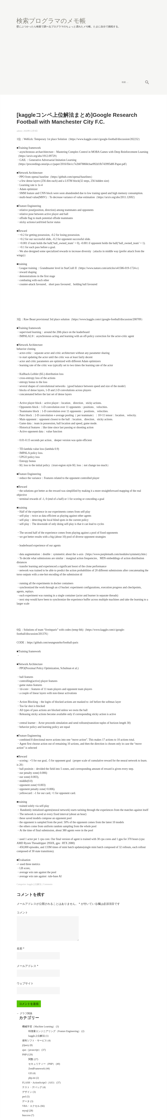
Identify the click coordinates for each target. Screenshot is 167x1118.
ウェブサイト (24, 1060)
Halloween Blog (107, 1108)
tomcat (123, 387)
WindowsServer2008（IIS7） (135, 262)
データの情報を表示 (131, 515)
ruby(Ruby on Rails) (130, 441)
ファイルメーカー (130, 337)
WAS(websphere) (129, 382)
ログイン (125, 585)
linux (122, 310)
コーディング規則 (130, 240)
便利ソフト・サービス (132, 119)
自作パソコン (127, 306)
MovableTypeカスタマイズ (134, 228)
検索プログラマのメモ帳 (43, 11)
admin (18, 110)
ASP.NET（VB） (129, 253)
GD (128, 155)
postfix (123, 332)
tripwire (124, 455)
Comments (47, 957)
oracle (123, 320)
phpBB (123, 270)
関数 (129, 137)
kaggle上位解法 (33, 957)
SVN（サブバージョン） (134, 405)
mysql (123, 195)
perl (122, 181)
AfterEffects (126, 469)
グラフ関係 (23, 1090)
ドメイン (125, 368)
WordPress (125, 346)
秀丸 (122, 427)
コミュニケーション (131, 460)
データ (124, 186)
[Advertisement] (83, 44)
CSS (122, 289)
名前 (20, 1025)
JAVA (123, 377)
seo (122, 223)
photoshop (125, 341)
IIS (121, 391)
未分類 (124, 474)
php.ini (130, 159)
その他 (124, 218)
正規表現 (125, 257)
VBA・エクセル (129, 190)
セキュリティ (127, 432)
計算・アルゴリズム (131, 204)
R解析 (123, 465)
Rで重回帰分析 (128, 555)
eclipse (123, 355)
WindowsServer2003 (130, 293)
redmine (124, 451)
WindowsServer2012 (130, 401)
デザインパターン (130, 236)
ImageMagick (127, 214)
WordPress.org (127, 599)
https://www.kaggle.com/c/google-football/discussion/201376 (53, 678)
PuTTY (124, 413)
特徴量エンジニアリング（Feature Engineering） (138, 106)
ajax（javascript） (129, 128)
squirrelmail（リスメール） (135, 324)
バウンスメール (129, 422)
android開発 (126, 351)
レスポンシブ (127, 396)
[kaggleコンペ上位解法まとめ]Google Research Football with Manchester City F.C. (63, 94)
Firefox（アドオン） (131, 275)
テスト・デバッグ (130, 172)
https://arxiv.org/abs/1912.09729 (76, 139)
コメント (21, 989)
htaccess (124, 200)
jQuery (123, 123)
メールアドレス (26, 1042)
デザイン (125, 176)
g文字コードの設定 (130, 520)
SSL (122, 418)
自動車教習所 (127, 373)
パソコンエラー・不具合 (134, 360)
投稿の (126, 590)
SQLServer (126, 279)
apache (123, 315)
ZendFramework (135, 150)
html (122, 284)
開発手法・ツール (130, 446)
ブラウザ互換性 (129, 209)
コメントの (129, 595)
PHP (122, 133)
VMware (124, 436)
